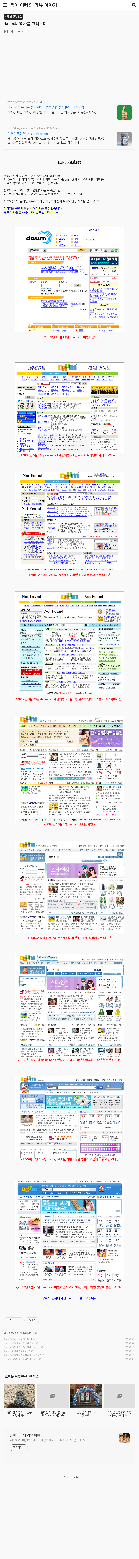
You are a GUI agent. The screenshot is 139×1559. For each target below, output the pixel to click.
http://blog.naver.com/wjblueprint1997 (30, 128)
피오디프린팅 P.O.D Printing (27, 133)
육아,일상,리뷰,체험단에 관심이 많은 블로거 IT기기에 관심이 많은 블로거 (48, 1504)
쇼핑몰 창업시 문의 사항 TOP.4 (18, 1353)
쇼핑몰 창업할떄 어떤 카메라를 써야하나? (22, 1369)
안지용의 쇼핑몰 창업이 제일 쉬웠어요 (21, 1373)
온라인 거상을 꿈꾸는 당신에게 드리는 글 (22, 1361)
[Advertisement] (69, 1312)
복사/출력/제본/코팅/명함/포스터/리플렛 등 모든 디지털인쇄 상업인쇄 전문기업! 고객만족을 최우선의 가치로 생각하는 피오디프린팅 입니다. (57, 140)
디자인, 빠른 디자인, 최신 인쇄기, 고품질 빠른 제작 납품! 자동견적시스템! (52, 112)
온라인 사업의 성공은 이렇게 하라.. (19, 1357)
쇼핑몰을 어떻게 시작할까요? (17, 1365)
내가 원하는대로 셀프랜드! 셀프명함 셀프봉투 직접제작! (46, 107)
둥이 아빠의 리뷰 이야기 (33, 5)
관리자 (66, 1541)
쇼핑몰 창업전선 (11, 1346)
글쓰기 (77, 1541)
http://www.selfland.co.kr (22, 102)
